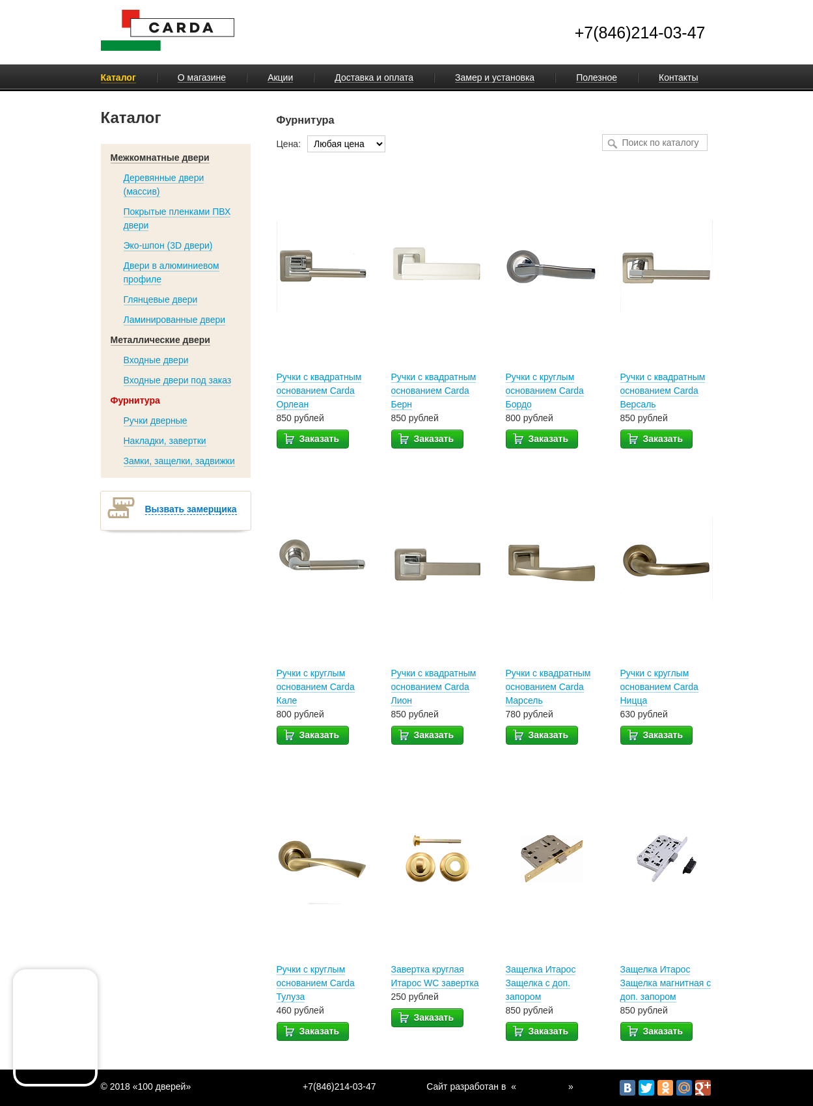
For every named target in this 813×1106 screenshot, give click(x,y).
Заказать (311, 438)
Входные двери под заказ (178, 380)
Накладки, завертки (165, 440)
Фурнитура (135, 400)
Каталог (118, 77)
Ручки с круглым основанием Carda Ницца (659, 687)
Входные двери (156, 360)
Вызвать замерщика (191, 509)
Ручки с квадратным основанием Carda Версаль (663, 390)
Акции (280, 78)
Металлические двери (160, 340)
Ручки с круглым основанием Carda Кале (316, 687)
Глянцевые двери (161, 299)
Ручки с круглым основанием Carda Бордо (545, 390)
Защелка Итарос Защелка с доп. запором (541, 983)
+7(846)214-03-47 (640, 32)
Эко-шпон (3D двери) (168, 245)
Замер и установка (494, 78)
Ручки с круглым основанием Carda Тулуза (316, 983)
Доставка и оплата (374, 78)
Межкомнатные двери (160, 157)
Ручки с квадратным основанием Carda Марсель (548, 687)
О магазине (202, 78)
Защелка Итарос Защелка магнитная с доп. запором (665, 983)
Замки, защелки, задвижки (179, 461)
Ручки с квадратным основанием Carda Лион (433, 687)
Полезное (596, 78)
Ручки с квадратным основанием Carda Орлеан (319, 390)
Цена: (289, 144)
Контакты (678, 78)
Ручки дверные (155, 420)
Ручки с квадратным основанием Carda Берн (433, 390)
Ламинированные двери (175, 319)
